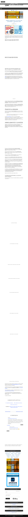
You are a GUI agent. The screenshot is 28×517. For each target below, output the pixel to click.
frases (19, 453)
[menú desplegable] (1, 8)
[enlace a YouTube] (11, 10)
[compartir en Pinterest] (14, 404)
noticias (14, 406)
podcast (18, 406)
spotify (16, 407)
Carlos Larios (11, 426)
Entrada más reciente (19, 411)
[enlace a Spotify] (13, 10)
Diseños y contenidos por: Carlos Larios (10, 515)
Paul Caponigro (9, 116)
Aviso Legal (14, 504)
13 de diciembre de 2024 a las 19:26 (12, 418)
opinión (16, 406)
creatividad (7, 453)
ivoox (12, 406)
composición (17, 452)
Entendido (16, 3)
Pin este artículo (14, 404)
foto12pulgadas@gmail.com (16, 384)
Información (12, 3)
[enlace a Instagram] (16, 10)
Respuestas (8, 425)
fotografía (10, 406)
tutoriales (16, 457)
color (13, 452)
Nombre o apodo (8, 495)
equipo (15, 453)
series (12, 457)
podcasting (14, 407)
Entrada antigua (7, 411)
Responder (22, 424)
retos (9, 457)
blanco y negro (8, 452)
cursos (12, 453)
